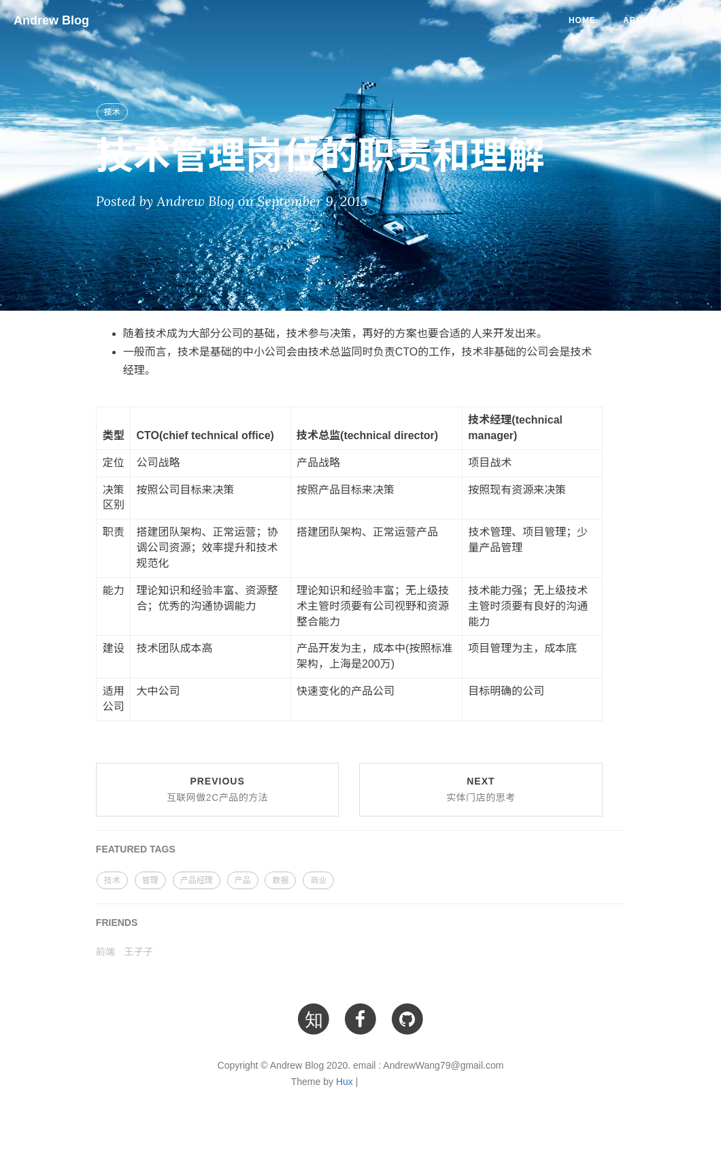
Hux (344, 1081)
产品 (243, 880)
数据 (280, 880)
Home (582, 20)
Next (481, 789)
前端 (105, 951)
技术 (112, 112)
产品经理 (196, 880)
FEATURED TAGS (135, 849)
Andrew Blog (51, 20)
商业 (318, 880)
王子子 (138, 951)
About (639, 20)
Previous (217, 789)
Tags (695, 20)
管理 (150, 880)
